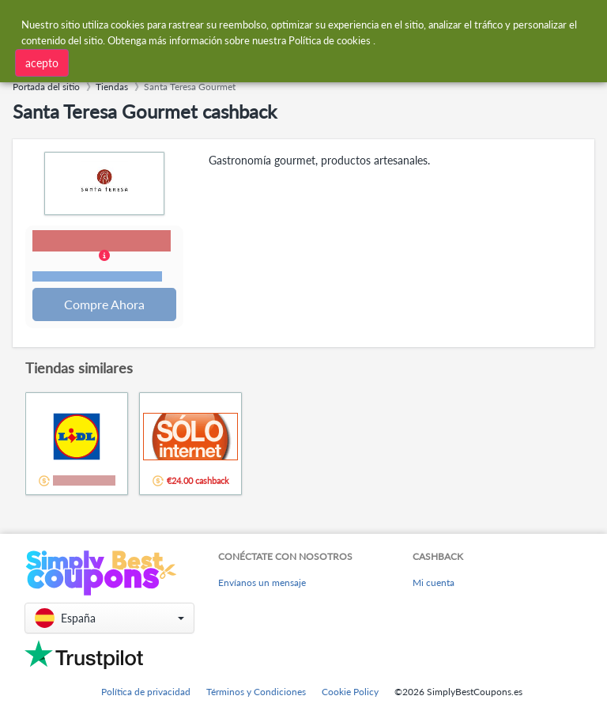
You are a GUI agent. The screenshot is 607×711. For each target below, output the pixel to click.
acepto (41, 62)
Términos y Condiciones (256, 692)
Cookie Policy (350, 692)
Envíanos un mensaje (262, 583)
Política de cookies (329, 39)
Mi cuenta (433, 583)
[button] (104, 257)
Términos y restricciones (98, 277)
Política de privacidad (145, 692)
